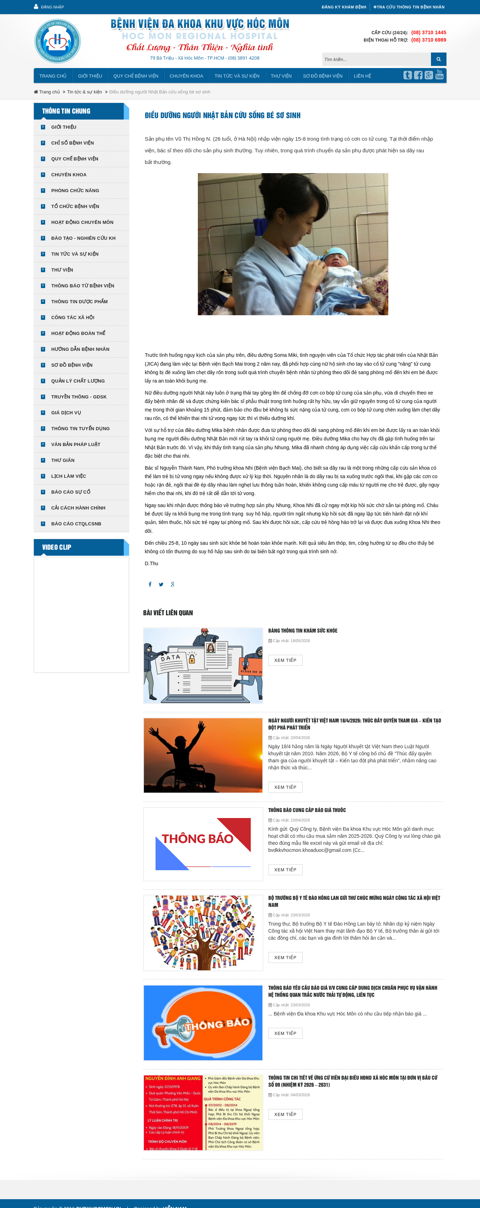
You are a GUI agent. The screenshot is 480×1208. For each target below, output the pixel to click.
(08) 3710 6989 (428, 40)
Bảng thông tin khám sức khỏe (303, 631)
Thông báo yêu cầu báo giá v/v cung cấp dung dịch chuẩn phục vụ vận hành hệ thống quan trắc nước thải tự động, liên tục (352, 991)
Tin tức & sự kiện (84, 91)
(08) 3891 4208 (244, 58)
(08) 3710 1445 (428, 32)
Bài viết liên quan (168, 613)
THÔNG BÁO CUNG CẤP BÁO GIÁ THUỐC (307, 810)
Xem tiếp (285, 661)
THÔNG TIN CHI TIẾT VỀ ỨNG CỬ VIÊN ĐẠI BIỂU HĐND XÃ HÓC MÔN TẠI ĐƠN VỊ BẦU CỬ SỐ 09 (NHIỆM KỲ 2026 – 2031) (352, 1081)
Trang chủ (53, 76)
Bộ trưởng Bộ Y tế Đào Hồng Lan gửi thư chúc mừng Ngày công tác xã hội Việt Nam (354, 902)
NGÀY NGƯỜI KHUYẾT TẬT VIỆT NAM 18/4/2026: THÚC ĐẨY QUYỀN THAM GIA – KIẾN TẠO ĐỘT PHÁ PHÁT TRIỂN (355, 724)
